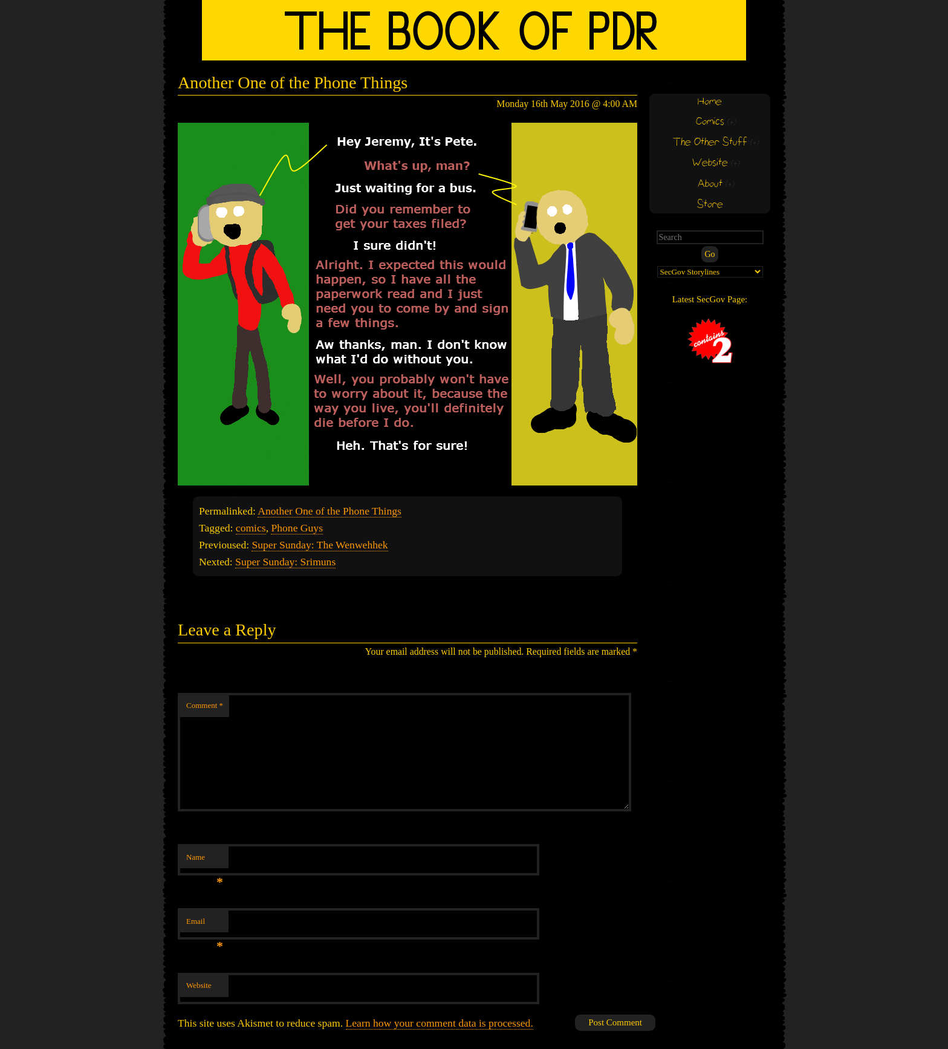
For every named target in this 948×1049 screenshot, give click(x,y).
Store (710, 205)
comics (251, 528)
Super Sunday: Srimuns (285, 562)
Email (204, 925)
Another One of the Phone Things (329, 511)
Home (710, 102)
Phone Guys (297, 528)
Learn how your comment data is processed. (439, 1023)
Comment (204, 705)
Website (199, 985)
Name (204, 861)
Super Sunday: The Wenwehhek (320, 545)
